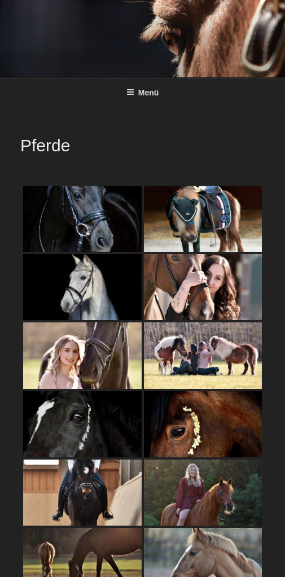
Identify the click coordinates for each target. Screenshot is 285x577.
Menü (142, 92)
